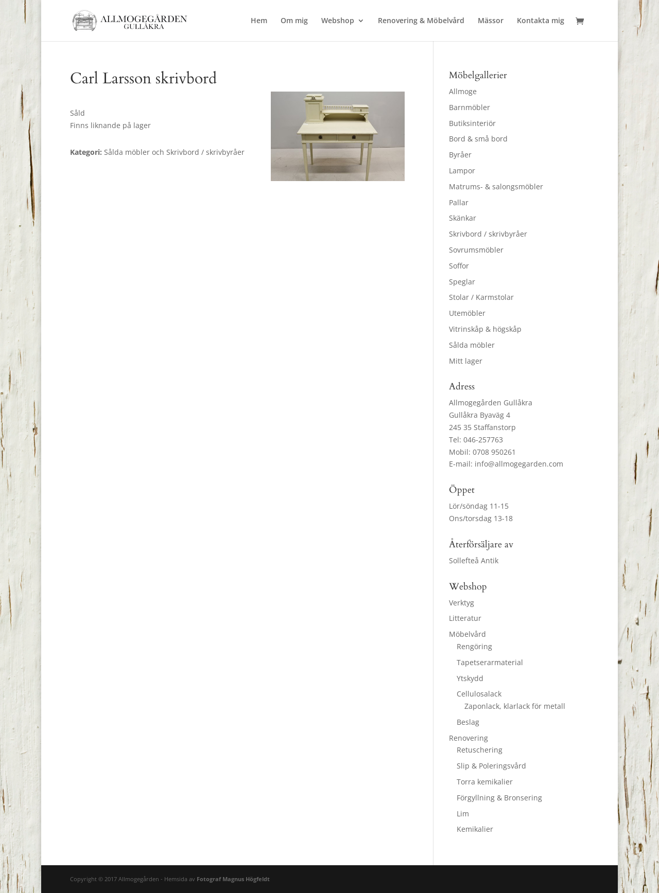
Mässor (491, 21)
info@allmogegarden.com (519, 464)
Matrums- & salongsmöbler (496, 186)
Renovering (468, 738)
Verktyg (461, 603)
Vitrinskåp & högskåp (485, 329)
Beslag (468, 722)
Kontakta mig (540, 21)
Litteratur (465, 618)
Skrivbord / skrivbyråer (488, 234)
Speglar (462, 282)
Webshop (337, 21)
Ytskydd (470, 678)
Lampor (462, 170)
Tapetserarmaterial (490, 662)
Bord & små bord (478, 139)
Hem (259, 21)
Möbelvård (467, 634)
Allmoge (463, 91)
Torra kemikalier (485, 782)
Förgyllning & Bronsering (499, 797)
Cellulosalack (479, 694)
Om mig (294, 21)
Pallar (459, 202)
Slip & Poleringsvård (491, 766)
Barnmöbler (469, 107)
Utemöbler (467, 313)
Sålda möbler (472, 345)
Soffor (459, 266)
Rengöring (474, 646)
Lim (463, 813)
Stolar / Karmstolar (481, 297)
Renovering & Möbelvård (421, 21)
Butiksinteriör (472, 123)
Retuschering (479, 750)
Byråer (460, 154)
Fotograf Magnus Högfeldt (233, 879)
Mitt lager (465, 361)
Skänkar (462, 218)
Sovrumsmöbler (476, 250)
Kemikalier (475, 829)
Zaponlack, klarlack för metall (514, 706)
